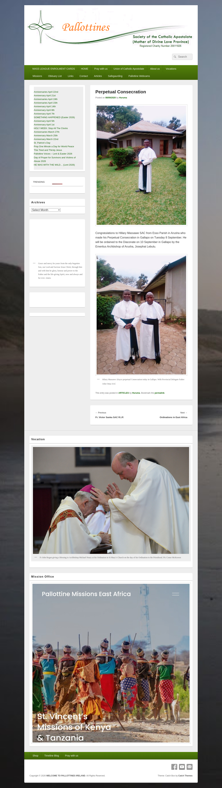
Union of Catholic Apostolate (129, 68)
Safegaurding (115, 76)
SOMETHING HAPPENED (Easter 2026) (54, 117)
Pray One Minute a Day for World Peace (54, 146)
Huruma (123, 97)
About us (155, 68)
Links (71, 76)
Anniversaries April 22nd (46, 92)
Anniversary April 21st (45, 95)
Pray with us (101, 68)
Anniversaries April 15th (46, 102)
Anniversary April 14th (45, 106)
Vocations (171, 68)
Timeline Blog (51, 755)
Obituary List (55, 76)
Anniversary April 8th (44, 110)
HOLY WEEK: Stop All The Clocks (51, 128)
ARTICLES (123, 393)
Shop (35, 755)
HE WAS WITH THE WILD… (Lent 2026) (54, 164)
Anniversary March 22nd (46, 139)
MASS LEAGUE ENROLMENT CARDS (53, 68)
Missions (37, 76)
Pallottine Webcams (139, 76)
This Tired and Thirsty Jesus (48, 150)
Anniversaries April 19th (46, 99)
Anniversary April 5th (44, 121)
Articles (98, 76)
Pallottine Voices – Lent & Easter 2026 (53, 153)
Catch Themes (185, 775)
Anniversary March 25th (46, 135)
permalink (159, 393)
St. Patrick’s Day (42, 142)
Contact (84, 76)
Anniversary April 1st (44, 124)
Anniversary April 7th (44, 113)
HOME (84, 68)
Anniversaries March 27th (46, 132)
